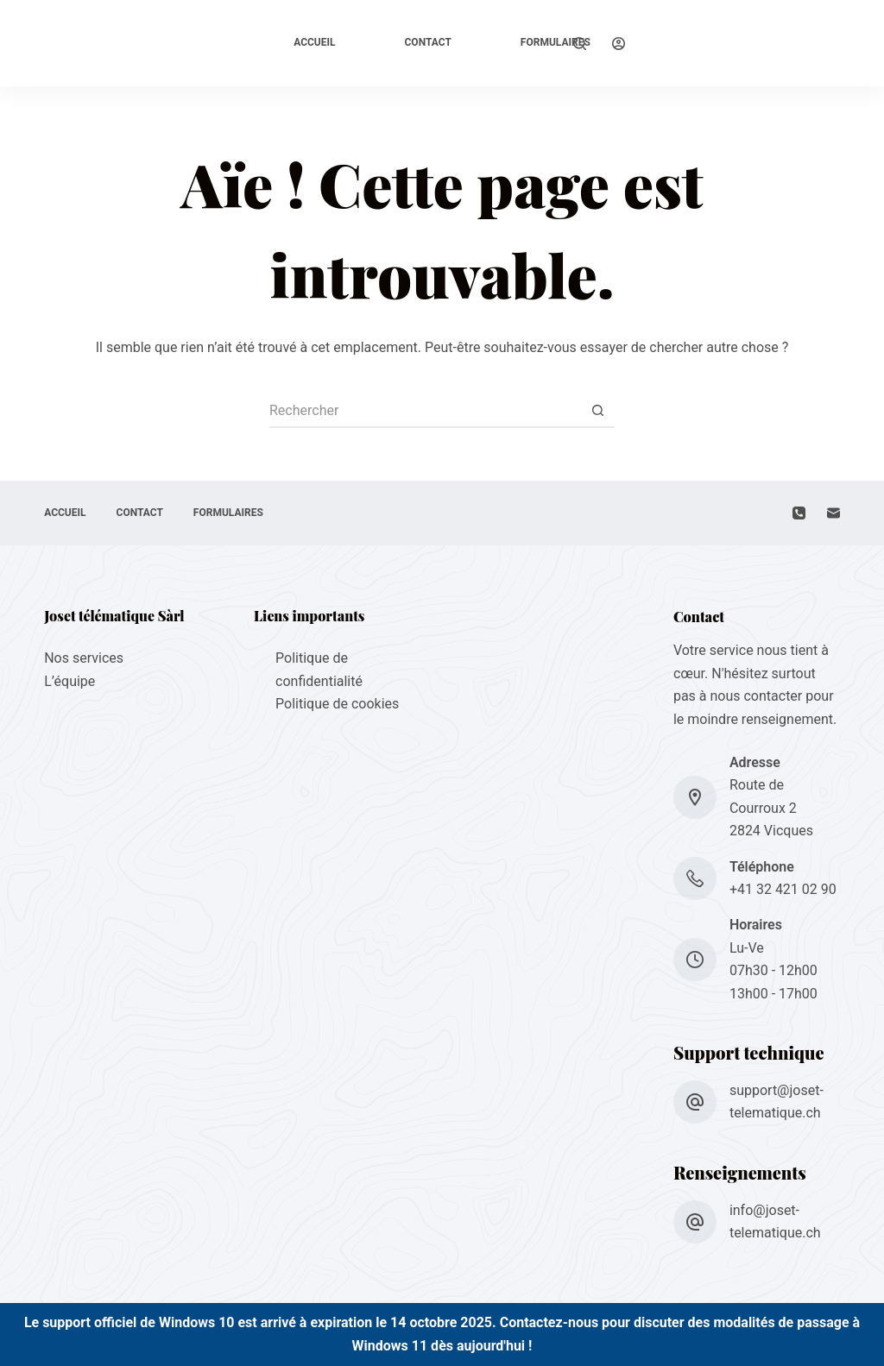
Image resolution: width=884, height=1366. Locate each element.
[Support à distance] (684, 43)
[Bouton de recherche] (597, 410)
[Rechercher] (579, 43)
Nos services (83, 658)
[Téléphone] (798, 513)
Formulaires (555, 42)
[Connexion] (618, 43)
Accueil (314, 42)
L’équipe (69, 681)
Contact (428, 42)
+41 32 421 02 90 (783, 889)
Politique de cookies (337, 704)
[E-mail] (833, 513)
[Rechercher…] (424, 410)
